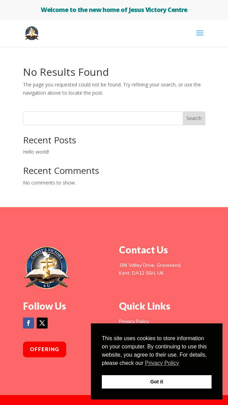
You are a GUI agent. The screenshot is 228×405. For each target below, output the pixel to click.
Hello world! (36, 151)
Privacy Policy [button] (162, 363)
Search (194, 118)
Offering (44, 349)
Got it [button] (156, 381)
